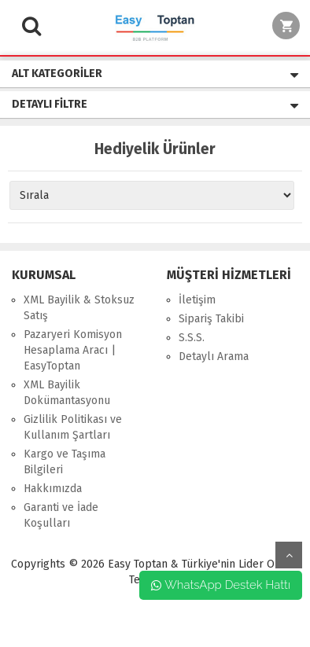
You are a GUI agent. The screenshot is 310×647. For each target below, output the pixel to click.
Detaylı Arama (214, 356)
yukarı (288, 555)
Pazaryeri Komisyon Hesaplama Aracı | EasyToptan (73, 350)
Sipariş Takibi (211, 318)
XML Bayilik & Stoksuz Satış (79, 307)
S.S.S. (192, 337)
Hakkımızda (53, 488)
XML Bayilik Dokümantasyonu (67, 392)
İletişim (197, 300)
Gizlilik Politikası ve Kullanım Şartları (73, 427)
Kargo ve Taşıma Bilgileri (64, 461)
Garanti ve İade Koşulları (61, 515)
